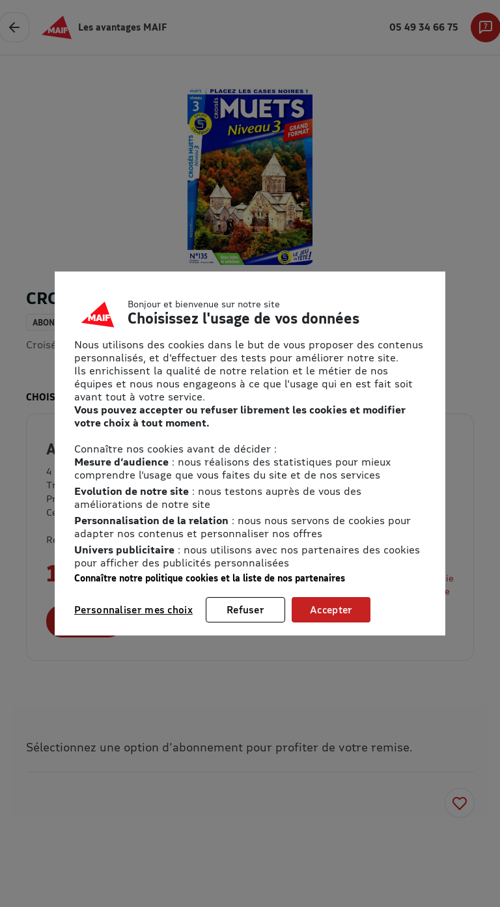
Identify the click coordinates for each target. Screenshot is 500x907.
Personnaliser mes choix (133, 609)
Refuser (245, 609)
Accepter (331, 609)
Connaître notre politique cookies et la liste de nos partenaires (209, 577)
